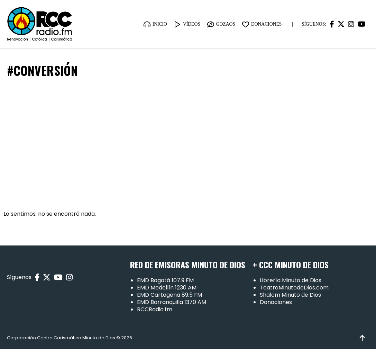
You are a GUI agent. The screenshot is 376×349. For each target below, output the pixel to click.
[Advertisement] (188, 144)
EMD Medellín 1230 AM (166, 288)
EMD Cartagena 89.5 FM (169, 295)
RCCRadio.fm (154, 309)
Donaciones (276, 302)
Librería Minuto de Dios (290, 280)
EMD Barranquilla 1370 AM (171, 302)
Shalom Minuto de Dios (290, 295)
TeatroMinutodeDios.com (294, 288)
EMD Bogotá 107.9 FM (165, 280)
